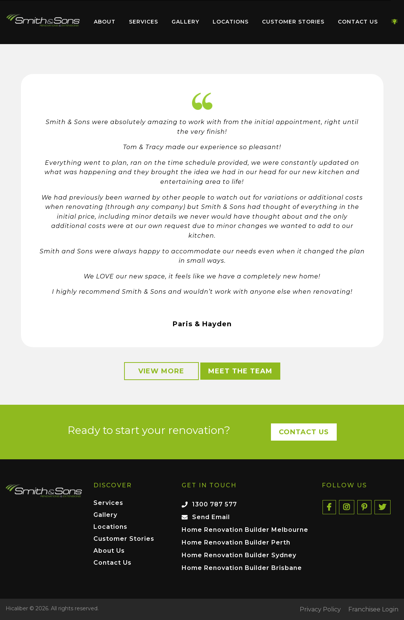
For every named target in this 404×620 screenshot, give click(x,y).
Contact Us (358, 21)
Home (43, 20)
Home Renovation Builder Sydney (239, 555)
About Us (109, 551)
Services (143, 21)
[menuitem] (43, 22)
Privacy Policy (320, 610)
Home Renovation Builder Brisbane (242, 567)
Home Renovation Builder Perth (236, 542)
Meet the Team (240, 371)
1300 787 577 (214, 504)
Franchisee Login (373, 610)
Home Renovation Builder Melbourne (245, 529)
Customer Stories (293, 21)
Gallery (185, 21)
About (104, 21)
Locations (231, 21)
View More (161, 371)
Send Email (211, 517)
